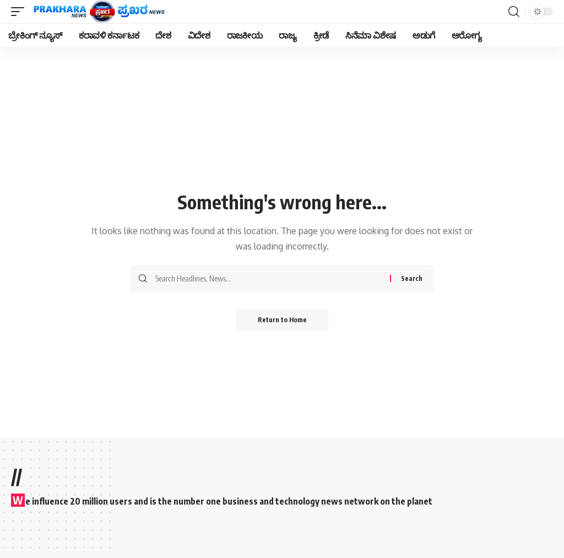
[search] (514, 11)
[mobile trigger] (20, 11)
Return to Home (282, 320)
